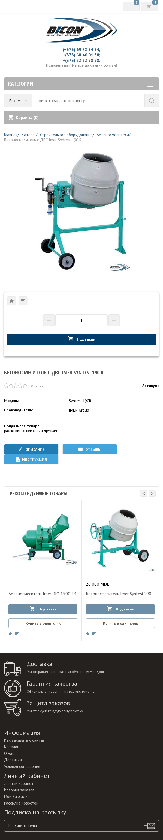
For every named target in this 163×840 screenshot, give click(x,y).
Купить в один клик (43, 623)
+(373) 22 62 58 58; (81, 60)
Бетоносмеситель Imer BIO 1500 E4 (42, 593)
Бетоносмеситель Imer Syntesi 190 (118, 593)
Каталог (11, 746)
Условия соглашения (22, 766)
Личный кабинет (19, 783)
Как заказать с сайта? (24, 740)
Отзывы (89, 449)
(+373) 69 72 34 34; (81, 49)
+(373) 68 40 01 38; (81, 55)
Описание (31, 449)
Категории (80, 83)
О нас (9, 753)
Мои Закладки (17, 796)
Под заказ (81, 339)
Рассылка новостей (21, 803)
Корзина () (23, 117)
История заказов (19, 790)
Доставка (13, 759)
